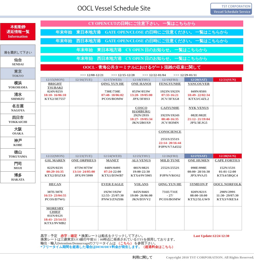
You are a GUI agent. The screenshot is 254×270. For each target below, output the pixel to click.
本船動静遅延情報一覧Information (18, 31)
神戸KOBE (17, 143)
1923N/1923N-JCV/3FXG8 (170, 91)
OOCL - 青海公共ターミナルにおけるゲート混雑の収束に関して (142, 67)
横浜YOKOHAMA (17, 85)
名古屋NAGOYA (17, 108)
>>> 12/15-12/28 (123, 75)
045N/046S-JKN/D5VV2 (141, 191)
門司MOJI (18, 166)
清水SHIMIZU (18, 96)
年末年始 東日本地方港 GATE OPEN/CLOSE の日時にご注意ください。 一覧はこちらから (142, 32)
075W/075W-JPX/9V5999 (84, 168)
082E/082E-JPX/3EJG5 (198, 115)
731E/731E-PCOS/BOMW (170, 191)
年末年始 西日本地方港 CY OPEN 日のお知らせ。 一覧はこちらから (142, 58)
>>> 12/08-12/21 (91, 75)
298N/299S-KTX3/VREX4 (227, 191)
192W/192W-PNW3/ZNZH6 (112, 191)
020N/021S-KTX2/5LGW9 (198, 191)
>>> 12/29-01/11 (185, 75)
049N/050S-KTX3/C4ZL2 (198, 91)
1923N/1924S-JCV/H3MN (170, 115)
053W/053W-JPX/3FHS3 (141, 91)
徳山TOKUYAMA (18, 154)
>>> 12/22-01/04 (154, 75)
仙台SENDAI (18, 62)
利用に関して (142, 257)
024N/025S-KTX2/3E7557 (55, 91)
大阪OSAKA (17, 131)
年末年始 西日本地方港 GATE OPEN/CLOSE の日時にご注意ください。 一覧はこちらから (142, 41)
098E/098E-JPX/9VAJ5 (198, 168)
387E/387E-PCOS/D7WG (55, 191)
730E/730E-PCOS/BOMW (112, 91)
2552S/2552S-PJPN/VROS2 (170, 168)
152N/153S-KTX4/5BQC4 (227, 168)
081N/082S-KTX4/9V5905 (141, 168)
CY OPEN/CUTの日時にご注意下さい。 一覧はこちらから (141, 23)
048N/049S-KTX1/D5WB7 (112, 168)
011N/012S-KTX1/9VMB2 (55, 215)
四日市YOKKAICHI (17, 120)
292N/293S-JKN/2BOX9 (141, 115)
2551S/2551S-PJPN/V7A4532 (170, 139)
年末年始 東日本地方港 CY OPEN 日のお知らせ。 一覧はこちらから (142, 50)
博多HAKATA (17, 177)
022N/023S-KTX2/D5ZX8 (55, 168)
